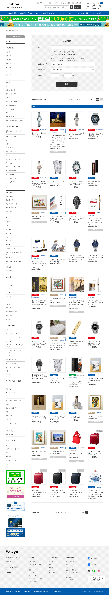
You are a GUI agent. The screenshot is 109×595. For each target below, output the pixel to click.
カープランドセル (11, 178)
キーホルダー (10, 163)
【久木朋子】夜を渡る (57, 451)
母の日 (51, 561)
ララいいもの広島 (11, 94)
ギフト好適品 (10, 174)
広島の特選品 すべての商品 (14, 120)
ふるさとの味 (10, 109)
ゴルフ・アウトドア (11, 359)
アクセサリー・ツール (12, 311)
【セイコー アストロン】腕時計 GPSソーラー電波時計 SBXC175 (95, 134)
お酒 (7, 144)
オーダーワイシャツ (11, 363)
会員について (69, 577)
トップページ (9, 30)
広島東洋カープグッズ (13, 126)
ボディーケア (10, 296)
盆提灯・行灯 (10, 434)
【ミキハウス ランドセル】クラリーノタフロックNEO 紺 (76, 492)
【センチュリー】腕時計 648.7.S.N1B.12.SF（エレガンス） (77, 134)
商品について (69, 564)
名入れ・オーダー (11, 170)
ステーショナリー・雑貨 (13, 167)
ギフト (8, 188)
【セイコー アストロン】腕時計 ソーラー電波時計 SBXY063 (95, 343)
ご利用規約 (27, 591)
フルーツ (8, 113)
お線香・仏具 (10, 431)
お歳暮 (51, 567)
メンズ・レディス (11, 325)
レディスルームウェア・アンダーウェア (15, 351)
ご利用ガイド (76, 3)
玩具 (7, 452)
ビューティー (10, 277)
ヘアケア (8, 300)
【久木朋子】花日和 (38, 216)
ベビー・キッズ (10, 441)
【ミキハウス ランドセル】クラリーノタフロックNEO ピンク (39, 492)
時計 (7, 371)
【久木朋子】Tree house (95, 416)
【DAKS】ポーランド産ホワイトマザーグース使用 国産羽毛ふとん (57, 345)
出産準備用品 (10, 456)
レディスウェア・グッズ (13, 337)
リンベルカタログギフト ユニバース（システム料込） (39, 418)
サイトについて (70, 561)
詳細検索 (77, 7)
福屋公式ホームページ (13, 558)
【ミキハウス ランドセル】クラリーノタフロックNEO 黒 (57, 492)
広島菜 (8, 82)
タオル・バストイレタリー (13, 400)
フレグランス (10, 308)
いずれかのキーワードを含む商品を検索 (64, 55)
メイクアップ (10, 292)
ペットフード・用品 (11, 423)
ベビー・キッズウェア (12, 449)
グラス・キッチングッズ (13, 159)
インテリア (9, 396)
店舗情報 (8, 572)
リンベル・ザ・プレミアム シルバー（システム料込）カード (57, 418)
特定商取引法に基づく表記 (13, 591)
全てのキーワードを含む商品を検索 (62, 52)
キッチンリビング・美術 (13, 381)
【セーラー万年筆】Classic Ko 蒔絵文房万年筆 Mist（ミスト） (95, 302)
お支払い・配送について (72, 570)
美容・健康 (9, 315)
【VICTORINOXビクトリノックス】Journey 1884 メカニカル (95, 257)
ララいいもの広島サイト (13, 567)
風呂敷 (8, 412)
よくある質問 (65, 3)
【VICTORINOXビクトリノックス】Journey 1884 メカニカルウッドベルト (76, 257)
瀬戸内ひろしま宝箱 (11, 101)
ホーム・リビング (11, 151)
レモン (8, 78)
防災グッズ (9, 419)
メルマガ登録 (53, 3)
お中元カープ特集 (11, 136)
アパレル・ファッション (13, 147)
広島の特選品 (10, 48)
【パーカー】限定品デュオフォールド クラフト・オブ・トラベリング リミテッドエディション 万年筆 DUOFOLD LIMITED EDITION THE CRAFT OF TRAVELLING (57, 141)
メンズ (8, 304)
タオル (8, 155)
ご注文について (70, 567)
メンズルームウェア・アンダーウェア (15, 345)
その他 (8, 97)
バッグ (8, 356)
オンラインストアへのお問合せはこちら (96, 579)
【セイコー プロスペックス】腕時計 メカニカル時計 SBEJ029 (76, 183)
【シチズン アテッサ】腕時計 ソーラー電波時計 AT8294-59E (76, 218)
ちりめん (8, 75)
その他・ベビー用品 (11, 460)
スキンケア (9, 285)
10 (83, 512)
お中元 (8, 41)
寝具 (7, 404)
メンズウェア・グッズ (12, 333)
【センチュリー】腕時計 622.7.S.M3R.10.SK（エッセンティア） (40, 183)
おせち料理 (52, 572)
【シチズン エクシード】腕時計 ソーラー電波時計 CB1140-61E (39, 343)
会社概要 (8, 561)
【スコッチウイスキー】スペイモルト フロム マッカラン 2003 (76, 383)
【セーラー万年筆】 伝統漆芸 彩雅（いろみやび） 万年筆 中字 (57, 218)
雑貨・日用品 (10, 415)
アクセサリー (10, 341)
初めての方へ (41, 3)
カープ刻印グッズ (11, 182)
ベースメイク (10, 289)
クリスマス (52, 570)
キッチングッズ (10, 393)
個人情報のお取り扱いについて (42, 591)
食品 (7, 140)
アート (8, 427)
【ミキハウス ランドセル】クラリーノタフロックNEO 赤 (95, 453)
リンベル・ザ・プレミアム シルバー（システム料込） (95, 380)
